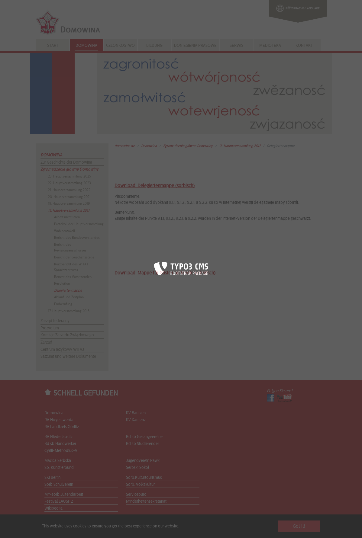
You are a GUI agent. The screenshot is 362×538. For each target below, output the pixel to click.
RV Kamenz (136, 420)
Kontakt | (62, 529)
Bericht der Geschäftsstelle (74, 257)
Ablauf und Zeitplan (69, 297)
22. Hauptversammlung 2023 (69, 183)
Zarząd (46, 342)
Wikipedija (53, 508)
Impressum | (99, 529)
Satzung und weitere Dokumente (68, 356)
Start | (49, 529)
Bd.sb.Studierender (142, 444)
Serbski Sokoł (137, 468)
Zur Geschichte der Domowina (66, 162)
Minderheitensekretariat (146, 501)
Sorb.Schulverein (58, 484)
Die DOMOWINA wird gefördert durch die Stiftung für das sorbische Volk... (214, 529)
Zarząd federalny (54, 321)
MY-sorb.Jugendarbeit (63, 494)
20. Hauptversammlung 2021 (69, 197)
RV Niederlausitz (58, 437)
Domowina (51, 155)
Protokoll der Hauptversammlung (79, 224)
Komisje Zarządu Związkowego (67, 335)
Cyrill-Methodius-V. (61, 451)
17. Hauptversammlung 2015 (68, 311)
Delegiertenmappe (68, 290)
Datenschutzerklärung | (130, 529)
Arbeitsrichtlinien (67, 217)
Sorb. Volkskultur (140, 484)
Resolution (62, 283)
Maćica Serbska (57, 461)
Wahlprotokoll (64, 231)
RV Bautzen (136, 413)
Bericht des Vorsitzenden (73, 277)
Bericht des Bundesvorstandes (77, 237)
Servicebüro (136, 494)
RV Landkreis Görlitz (61, 427)
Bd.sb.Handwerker (60, 444)
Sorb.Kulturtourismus (144, 478)
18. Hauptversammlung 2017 (68, 210)
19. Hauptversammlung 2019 (69, 203)
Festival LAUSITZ (58, 501)
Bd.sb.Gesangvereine (144, 437)
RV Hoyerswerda (58, 420)
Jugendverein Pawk (143, 461)
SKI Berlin (52, 478)
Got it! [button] (299, 526)
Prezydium (49, 328)
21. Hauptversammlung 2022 (69, 190)
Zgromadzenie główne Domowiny (69, 169)
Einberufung (63, 304)
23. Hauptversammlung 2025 (69, 176)
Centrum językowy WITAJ (62, 349)
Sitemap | (80, 529)
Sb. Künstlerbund (59, 468)
